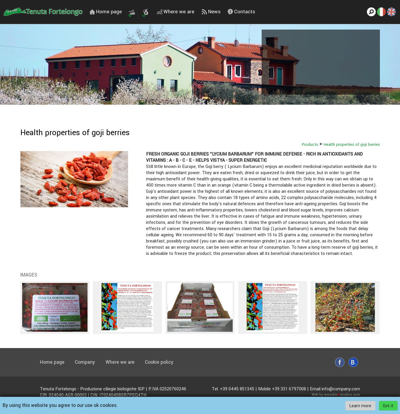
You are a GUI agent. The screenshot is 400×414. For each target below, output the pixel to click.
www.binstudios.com (342, 394)
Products (310, 144)
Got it (388, 405)
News (211, 11)
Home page (105, 11)
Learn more (360, 405)
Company (85, 362)
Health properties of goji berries (352, 144)
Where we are (175, 11)
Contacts (241, 11)
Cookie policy (159, 362)
